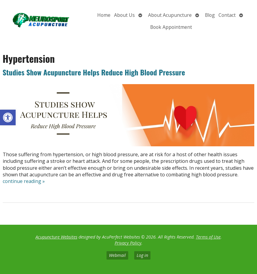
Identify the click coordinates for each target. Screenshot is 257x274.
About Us (124, 15)
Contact (227, 15)
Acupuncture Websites (56, 237)
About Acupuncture (170, 15)
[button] (8, 117)
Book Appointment (171, 27)
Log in (142, 255)
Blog (210, 15)
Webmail (117, 255)
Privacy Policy (128, 243)
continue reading (24, 181)
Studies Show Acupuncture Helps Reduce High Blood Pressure (94, 72)
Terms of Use (208, 237)
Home (103, 15)
